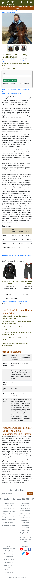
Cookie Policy (9, 556)
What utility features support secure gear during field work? (15, 344)
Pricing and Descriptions (9, 517)
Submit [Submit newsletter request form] (30, 493)
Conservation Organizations (25, 521)
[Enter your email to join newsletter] (13, 493)
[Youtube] (21, 550)
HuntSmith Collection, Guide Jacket (10, 282)
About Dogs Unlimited (9, 548)
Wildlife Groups (25, 530)
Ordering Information (9, 511)
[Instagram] (25, 550)
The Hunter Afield (10, 10)
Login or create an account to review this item (14, 301)
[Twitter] (23, 554)
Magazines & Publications (25, 526)
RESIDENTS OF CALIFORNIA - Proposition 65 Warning (16, 255)
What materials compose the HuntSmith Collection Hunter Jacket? (15, 317)
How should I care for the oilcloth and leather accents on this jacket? (16, 322)
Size (4, 73)
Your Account (9, 573)
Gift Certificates (8, 570)
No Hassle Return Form (8, 519)
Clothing (18, 10)
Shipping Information (9, 514)
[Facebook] (29, 550)
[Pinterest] (27, 554)
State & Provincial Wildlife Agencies (25, 509)
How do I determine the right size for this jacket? (15, 339)
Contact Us (9, 505)
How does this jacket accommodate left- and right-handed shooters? (16, 333)
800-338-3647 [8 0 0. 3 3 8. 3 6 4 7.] (28, 499)
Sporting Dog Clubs (25, 513)
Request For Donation (9, 522)
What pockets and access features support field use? (16, 328)
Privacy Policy (9, 551)
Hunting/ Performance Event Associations (25, 517)
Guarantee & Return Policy (8, 566)
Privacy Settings (8, 554)
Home (3, 10)
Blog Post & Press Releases (25, 534)
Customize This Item (10, 80)
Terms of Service (9, 559)
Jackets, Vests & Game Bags (9, 12)
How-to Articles (25, 505)
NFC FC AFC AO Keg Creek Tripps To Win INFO (25, 539)
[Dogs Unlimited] (10, 3)
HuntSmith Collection (9, 59)
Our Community (8, 562)
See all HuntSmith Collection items (11, 93)
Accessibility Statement (8, 525)
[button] (3, 3)
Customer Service (9, 508)
